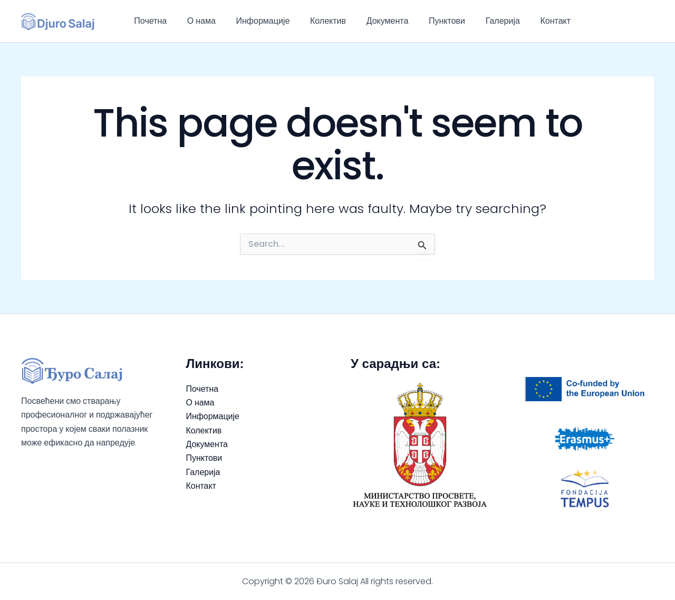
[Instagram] (649, 21)
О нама (196, 21)
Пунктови (427, 21)
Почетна (148, 21)
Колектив (316, 21)
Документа (372, 21)
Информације (254, 21)
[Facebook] (633, 21)
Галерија (479, 21)
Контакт (529, 21)
